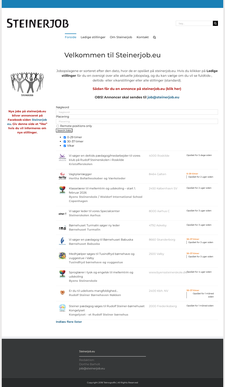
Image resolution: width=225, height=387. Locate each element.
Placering (62, 116)
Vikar (69, 145)
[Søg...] (194, 23)
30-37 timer (73, 141)
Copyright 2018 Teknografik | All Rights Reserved (112, 382)
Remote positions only (76, 126)
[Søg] (215, 23)
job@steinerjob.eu (163, 97)
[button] (154, 36)
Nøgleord (62, 107)
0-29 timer (73, 137)
